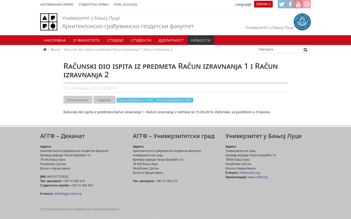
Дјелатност (171, 40)
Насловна (55, 40)
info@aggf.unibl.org (67, 194)
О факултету (86, 40)
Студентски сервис (93, 4)
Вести (55, 49)
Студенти (141, 40)
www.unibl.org (258, 177)
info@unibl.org (249, 173)
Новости (201, 40)
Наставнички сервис (57, 4)
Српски (261, 4)
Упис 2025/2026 (125, 4)
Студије (115, 40)
